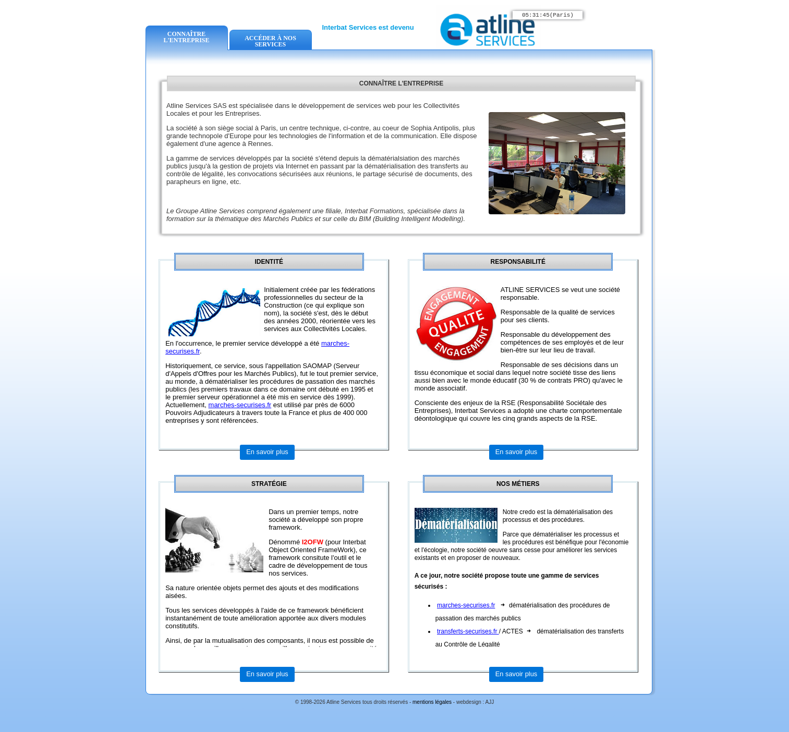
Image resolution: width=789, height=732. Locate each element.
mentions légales (432, 702)
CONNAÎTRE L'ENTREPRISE (186, 37)
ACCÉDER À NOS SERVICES (270, 41)
